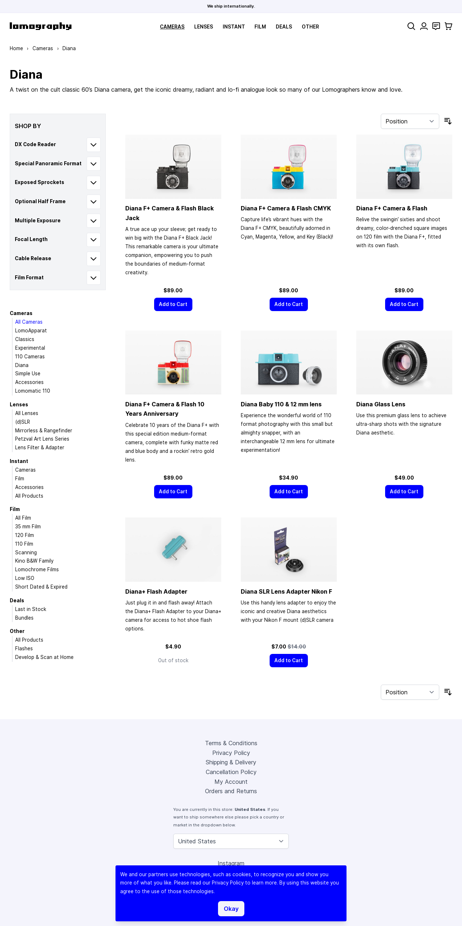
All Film (23, 518)
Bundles (24, 618)
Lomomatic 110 (32, 391)
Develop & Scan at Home (44, 657)
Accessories (29, 382)
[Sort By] (410, 121)
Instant (234, 27)
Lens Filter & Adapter (39, 447)
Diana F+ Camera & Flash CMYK (286, 208)
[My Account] (424, 26)
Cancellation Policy (231, 772)
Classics (24, 339)
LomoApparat (31, 330)
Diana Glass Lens (380, 404)
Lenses (203, 27)
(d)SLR (22, 422)
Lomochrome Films (37, 569)
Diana (22, 365)
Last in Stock (30, 609)
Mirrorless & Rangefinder (43, 430)
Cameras (172, 27)
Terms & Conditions (231, 743)
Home (16, 48)
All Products (29, 496)
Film (260, 27)
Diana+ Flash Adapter (156, 591)
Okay (231, 908)
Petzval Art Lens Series (42, 439)
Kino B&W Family (34, 561)
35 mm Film (28, 526)
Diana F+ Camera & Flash (391, 208)
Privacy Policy (231, 752)
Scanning (26, 552)
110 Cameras (30, 356)
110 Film (24, 544)
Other (310, 27)
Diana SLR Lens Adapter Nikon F (286, 591)
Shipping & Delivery (231, 762)
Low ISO (24, 578)
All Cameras (29, 322)
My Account (231, 781)
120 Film (24, 535)
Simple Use (27, 373)
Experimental (30, 348)
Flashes (24, 648)
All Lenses (26, 413)
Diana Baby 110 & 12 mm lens (281, 404)
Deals (284, 27)
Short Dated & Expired (41, 587)
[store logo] (40, 26)
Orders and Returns (231, 791)
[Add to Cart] (173, 304)
